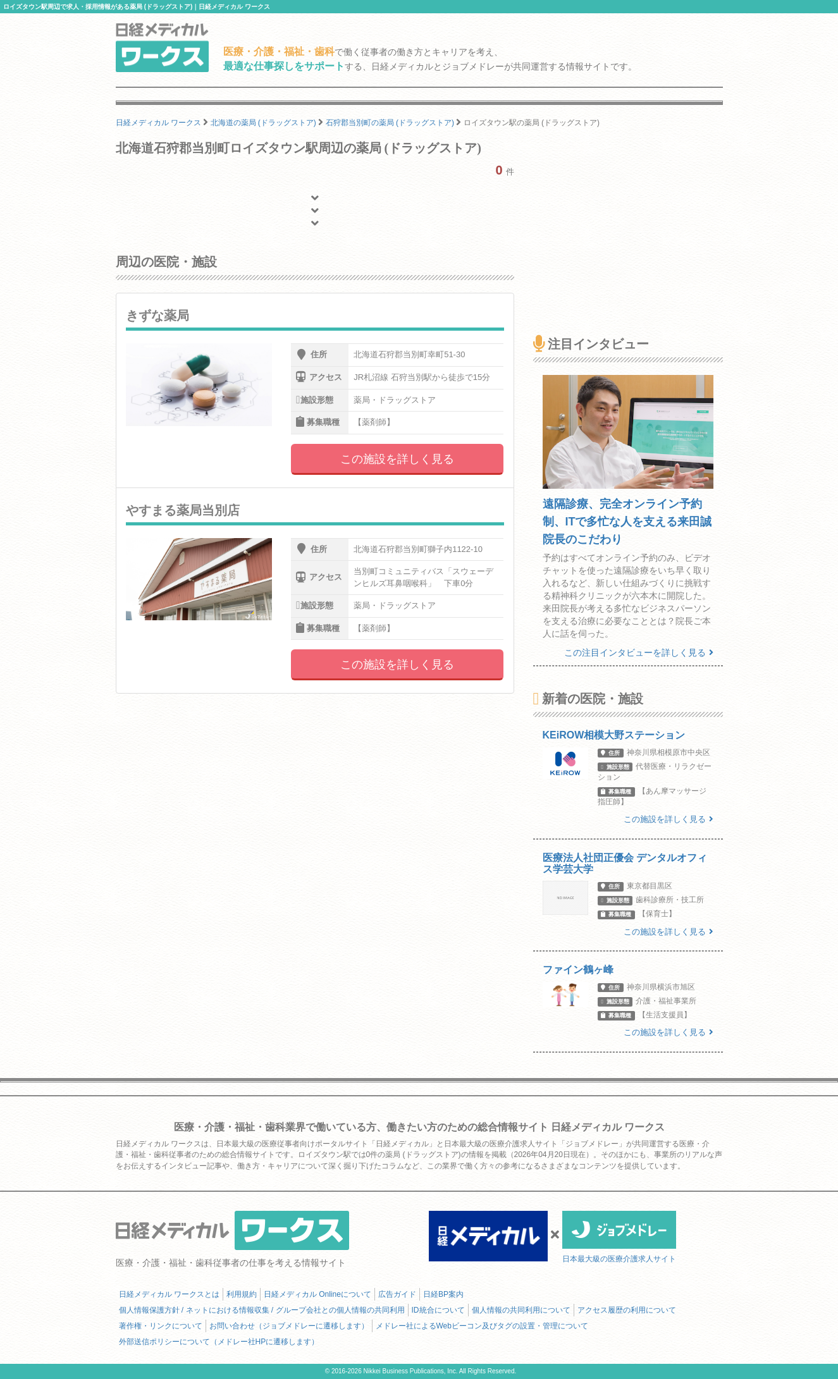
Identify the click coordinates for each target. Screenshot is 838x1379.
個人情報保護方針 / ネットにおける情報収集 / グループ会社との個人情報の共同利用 (262, 1310)
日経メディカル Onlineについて (317, 1294)
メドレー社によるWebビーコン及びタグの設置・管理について (482, 1325)
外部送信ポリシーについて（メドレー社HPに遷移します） (219, 1341)
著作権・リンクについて (160, 1325)
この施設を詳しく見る (397, 459)
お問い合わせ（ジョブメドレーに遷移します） (289, 1325)
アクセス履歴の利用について (626, 1310)
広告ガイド (397, 1294)
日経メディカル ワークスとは (169, 1294)
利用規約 (241, 1294)
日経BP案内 (443, 1294)
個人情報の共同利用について (521, 1310)
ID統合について (438, 1310)
